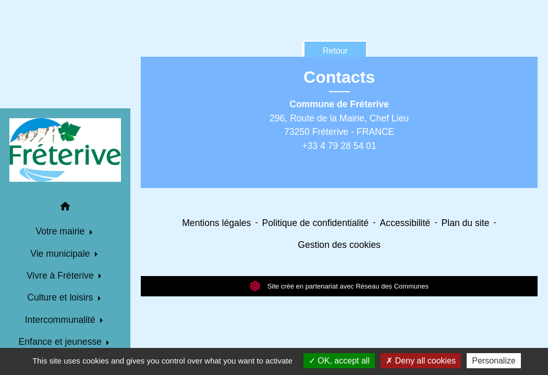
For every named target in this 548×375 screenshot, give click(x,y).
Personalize (494, 360)
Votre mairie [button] (61, 231)
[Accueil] (65, 150)
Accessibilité (405, 223)
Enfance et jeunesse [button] (61, 341)
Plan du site (465, 223)
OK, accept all (339, 360)
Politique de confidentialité (315, 223)
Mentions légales (216, 223)
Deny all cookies (421, 360)
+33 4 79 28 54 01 (339, 146)
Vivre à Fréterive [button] (61, 275)
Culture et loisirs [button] (61, 297)
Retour (335, 50)
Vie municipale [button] (61, 253)
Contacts (339, 77)
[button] (65, 208)
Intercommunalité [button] (61, 320)
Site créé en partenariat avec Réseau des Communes (339, 286)
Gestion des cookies (339, 245)
